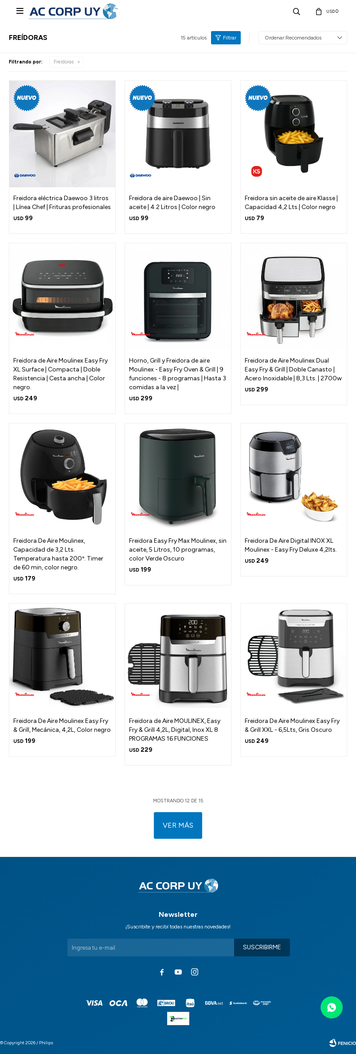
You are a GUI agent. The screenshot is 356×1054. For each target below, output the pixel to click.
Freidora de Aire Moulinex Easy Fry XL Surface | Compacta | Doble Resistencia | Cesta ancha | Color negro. (60, 374)
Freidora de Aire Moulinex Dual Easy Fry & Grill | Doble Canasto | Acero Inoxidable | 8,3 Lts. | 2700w (293, 369)
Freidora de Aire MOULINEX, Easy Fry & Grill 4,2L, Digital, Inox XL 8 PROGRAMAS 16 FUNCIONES (174, 729)
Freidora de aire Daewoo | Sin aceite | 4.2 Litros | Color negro (172, 202)
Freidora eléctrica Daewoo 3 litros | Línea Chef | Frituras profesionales (62, 202)
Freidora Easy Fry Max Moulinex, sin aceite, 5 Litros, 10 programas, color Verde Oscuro (178, 549)
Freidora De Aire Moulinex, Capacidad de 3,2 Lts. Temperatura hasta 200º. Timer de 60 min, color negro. (58, 554)
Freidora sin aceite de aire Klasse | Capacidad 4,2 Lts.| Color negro (291, 202)
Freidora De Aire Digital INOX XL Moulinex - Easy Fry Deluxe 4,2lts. (291, 545)
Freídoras (64, 62)
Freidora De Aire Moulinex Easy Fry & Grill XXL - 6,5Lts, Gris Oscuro (292, 725)
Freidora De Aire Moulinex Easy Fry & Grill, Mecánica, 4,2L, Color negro (62, 725)
